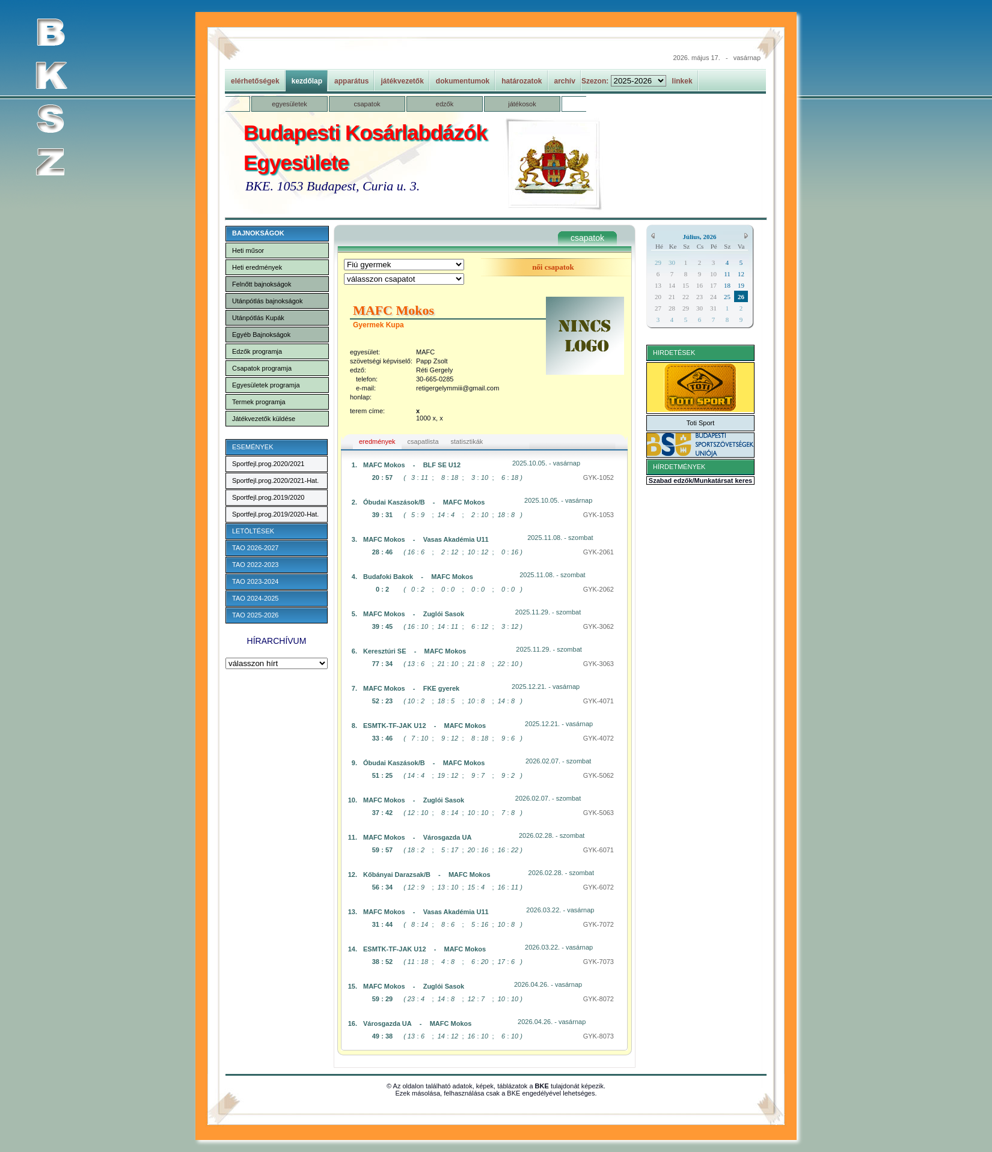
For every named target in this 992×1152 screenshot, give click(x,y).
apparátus (351, 81)
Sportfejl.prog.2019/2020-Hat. (275, 514)
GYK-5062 (598, 775)
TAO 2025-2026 (255, 615)
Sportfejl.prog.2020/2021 (268, 463)
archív (564, 81)
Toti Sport (700, 422)
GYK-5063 (598, 812)
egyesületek (289, 104)
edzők (444, 104)
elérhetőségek (255, 81)
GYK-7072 (598, 924)
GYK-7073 (598, 961)
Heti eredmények (257, 267)
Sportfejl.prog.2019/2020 (268, 497)
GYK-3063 (598, 663)
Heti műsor (248, 250)
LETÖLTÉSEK (253, 531)
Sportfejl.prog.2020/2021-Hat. (275, 480)
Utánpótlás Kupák (258, 317)
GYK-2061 (598, 552)
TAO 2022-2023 (255, 564)
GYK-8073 (598, 1036)
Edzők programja (257, 351)
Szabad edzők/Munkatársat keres (700, 480)
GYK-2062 (598, 589)
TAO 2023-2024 (255, 581)
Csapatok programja (262, 368)
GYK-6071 (598, 849)
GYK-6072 (598, 887)
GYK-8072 (598, 998)
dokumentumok (462, 81)
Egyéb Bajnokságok (261, 334)
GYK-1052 (598, 477)
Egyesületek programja (266, 385)
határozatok (521, 81)
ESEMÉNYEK (252, 446)
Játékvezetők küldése (263, 418)
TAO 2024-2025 (255, 598)
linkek (682, 81)
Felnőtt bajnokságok (261, 284)
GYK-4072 (598, 738)
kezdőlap (307, 81)
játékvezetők (402, 81)
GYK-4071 (598, 701)
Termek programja (259, 401)
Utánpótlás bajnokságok (267, 301)
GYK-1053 (598, 514)
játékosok (522, 104)
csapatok (367, 104)
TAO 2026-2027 (255, 547)
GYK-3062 (598, 626)
